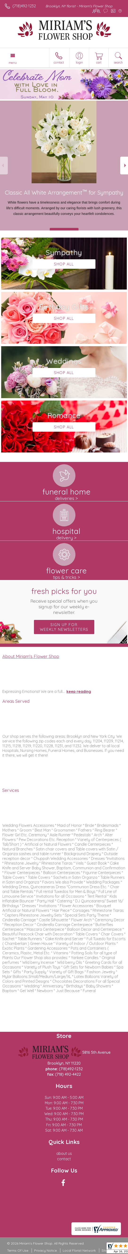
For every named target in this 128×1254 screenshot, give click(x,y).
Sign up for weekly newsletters (64, 627)
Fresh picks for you (64, 600)
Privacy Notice (45, 1250)
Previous (4, 165)
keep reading (78, 691)
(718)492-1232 (24, 6)
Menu (13, 62)
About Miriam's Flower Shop (30, 656)
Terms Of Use (17, 1250)
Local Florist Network (79, 1250)
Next (124, 165)
